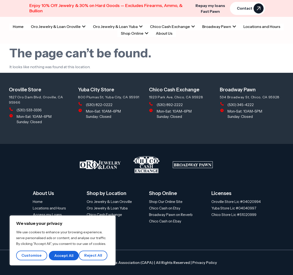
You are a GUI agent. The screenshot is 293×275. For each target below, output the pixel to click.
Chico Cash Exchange (174, 90)
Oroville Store (25, 90)
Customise (31, 255)
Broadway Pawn (238, 90)
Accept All (94, 255)
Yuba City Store (96, 90)
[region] (63, 240)
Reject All (63, 255)
